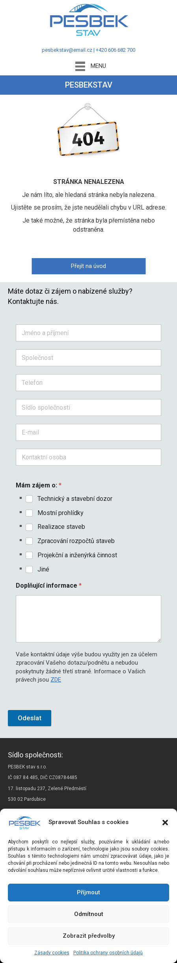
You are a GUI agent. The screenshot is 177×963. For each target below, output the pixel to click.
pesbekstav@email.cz (67, 50)
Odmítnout (88, 914)
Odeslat (29, 718)
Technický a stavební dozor (74, 498)
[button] (165, 822)
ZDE (55, 679)
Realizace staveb (61, 526)
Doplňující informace (49, 585)
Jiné (43, 569)
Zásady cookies (51, 953)
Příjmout (88, 892)
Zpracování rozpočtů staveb (76, 541)
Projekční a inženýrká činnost (77, 555)
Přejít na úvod (88, 266)
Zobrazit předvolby (89, 935)
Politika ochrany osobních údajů (108, 953)
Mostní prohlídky (60, 513)
